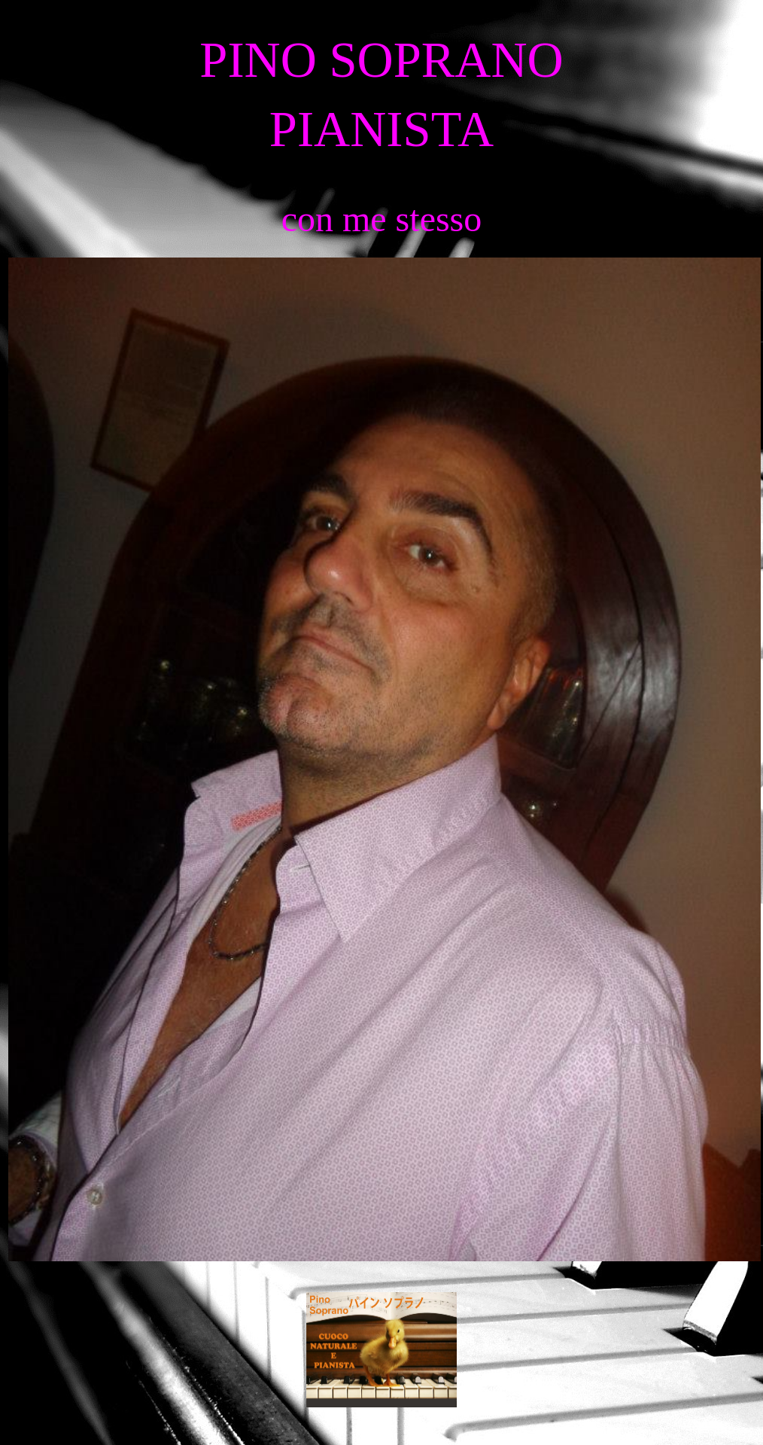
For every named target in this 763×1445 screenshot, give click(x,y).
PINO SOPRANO (381, 59)
